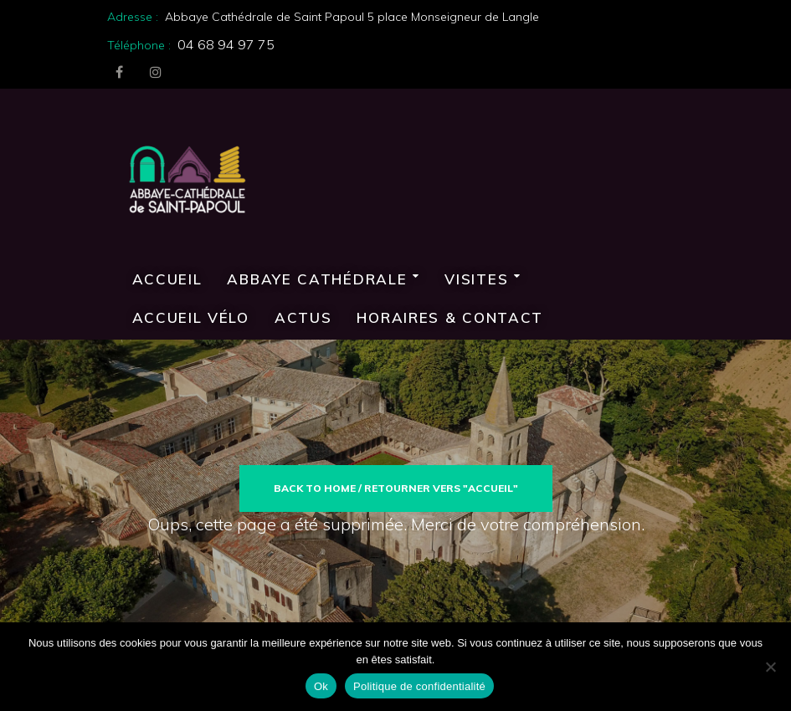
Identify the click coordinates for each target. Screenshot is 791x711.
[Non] (770, 666)
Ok (321, 686)
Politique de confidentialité (419, 686)
